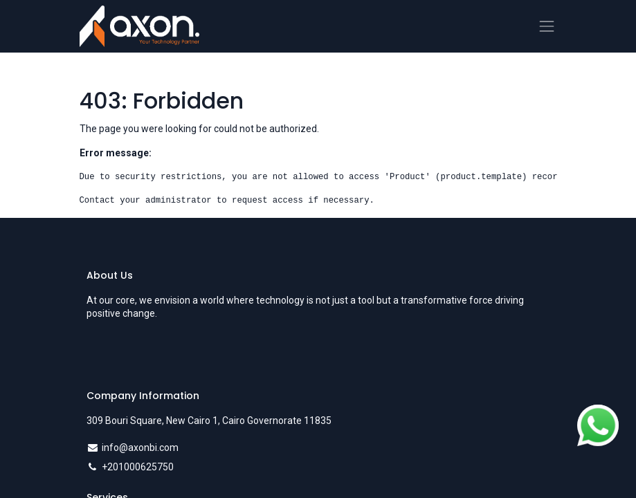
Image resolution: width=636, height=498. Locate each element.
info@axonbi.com (140, 447)
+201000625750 (138, 466)
